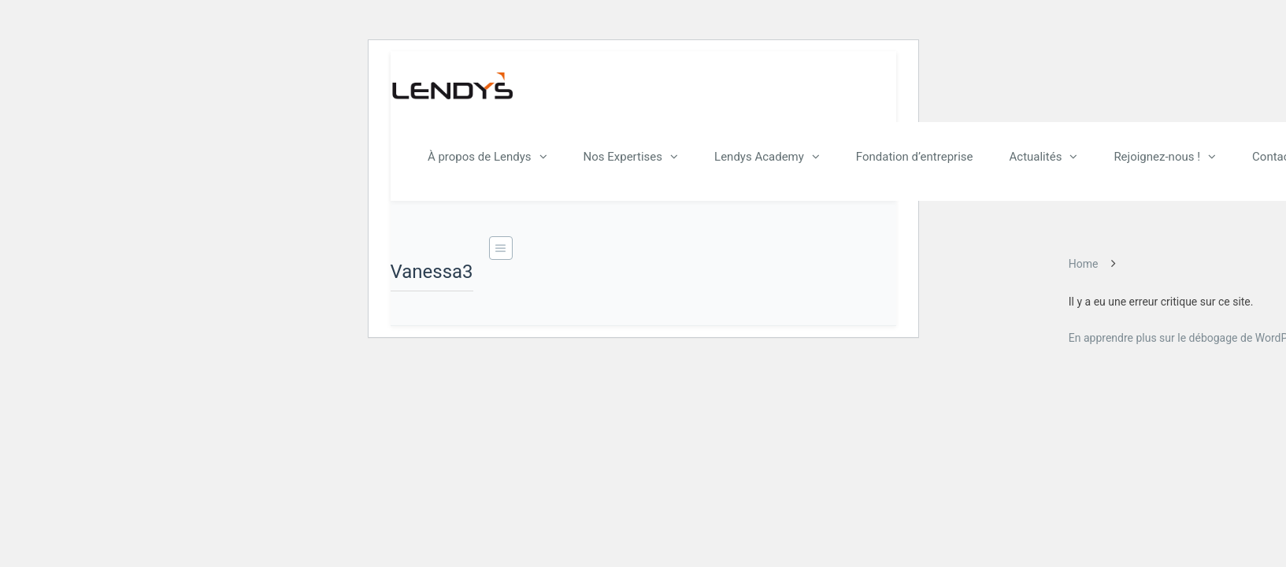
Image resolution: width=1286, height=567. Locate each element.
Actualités (1036, 157)
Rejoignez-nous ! (1157, 157)
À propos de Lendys (480, 157)
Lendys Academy (759, 157)
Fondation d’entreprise (914, 157)
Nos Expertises (623, 157)
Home (1084, 264)
